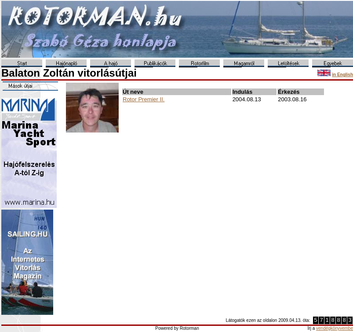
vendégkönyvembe (334, 328)
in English (342, 74)
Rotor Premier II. (143, 99)
